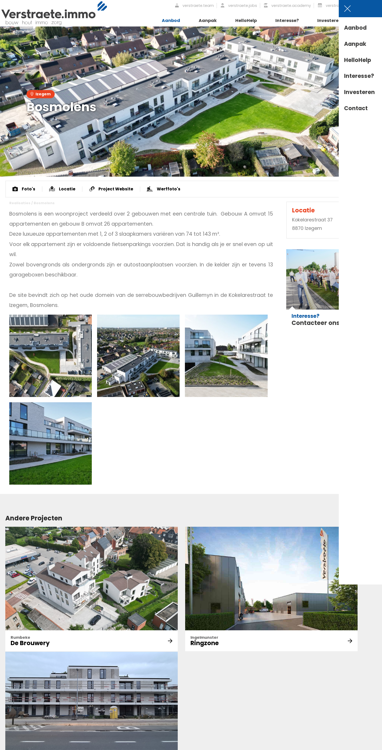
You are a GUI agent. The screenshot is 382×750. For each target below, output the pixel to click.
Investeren (329, 20)
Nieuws (202, 689)
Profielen (359, 689)
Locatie (63, 189)
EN (376, 5)
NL (368, 5)
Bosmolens (44, 203)
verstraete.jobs (239, 5)
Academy (259, 689)
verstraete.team (194, 5)
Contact (369, 20)
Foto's (24, 189)
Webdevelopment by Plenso (352, 745)
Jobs (254, 699)
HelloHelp (246, 20)
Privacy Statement (66, 745)
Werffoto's (166, 189)
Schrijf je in (111, 697)
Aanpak (208, 20)
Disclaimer (105, 745)
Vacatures (361, 680)
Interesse (309, 699)
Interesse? (287, 20)
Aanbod (171, 20)
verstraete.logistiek (340, 5)
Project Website (113, 189)
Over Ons (205, 680)
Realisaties (20, 203)
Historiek (204, 699)
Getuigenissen (364, 699)
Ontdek (256, 680)
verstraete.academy (287, 5)
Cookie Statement (144, 745)
